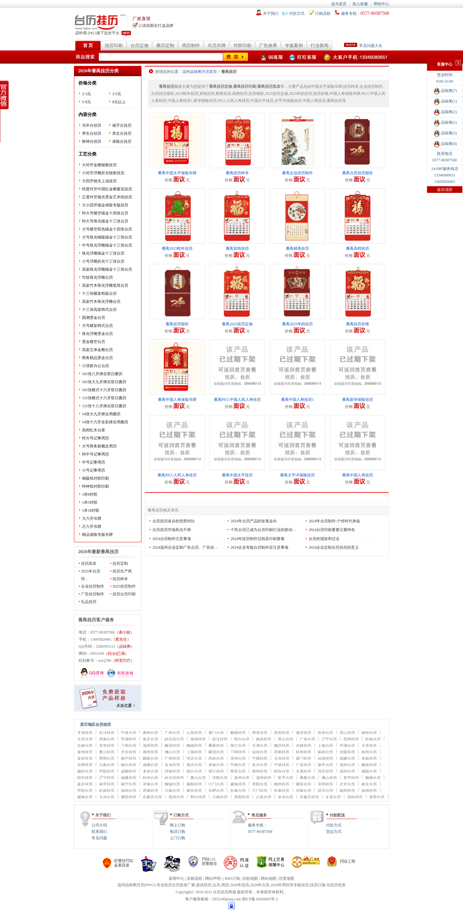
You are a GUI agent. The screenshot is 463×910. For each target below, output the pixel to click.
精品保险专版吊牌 (97, 534)
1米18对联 (90, 510)
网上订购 (177, 825)
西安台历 (238, 771)
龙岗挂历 (369, 758)
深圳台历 (347, 771)
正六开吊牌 (91, 526)
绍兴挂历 (85, 778)
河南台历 (303, 790)
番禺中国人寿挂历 (357, 475)
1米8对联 (89, 494)
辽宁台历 (329, 739)
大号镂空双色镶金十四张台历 (107, 229)
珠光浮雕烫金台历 (97, 333)
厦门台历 (216, 733)
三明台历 (128, 745)
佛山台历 (172, 752)
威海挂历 (238, 784)
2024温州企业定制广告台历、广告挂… (185, 547)
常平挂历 (351, 778)
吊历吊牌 (217, 45)
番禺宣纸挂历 (237, 248)
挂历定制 (120, 563)
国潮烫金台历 (93, 317)
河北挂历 (325, 771)
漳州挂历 (263, 778)
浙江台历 (238, 745)
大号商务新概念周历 (99, 446)
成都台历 (150, 765)
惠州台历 (150, 733)
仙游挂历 (325, 758)
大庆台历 (85, 739)
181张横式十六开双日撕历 (104, 390)
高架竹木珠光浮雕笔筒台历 (105, 285)
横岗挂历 (369, 765)
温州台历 (176, 797)
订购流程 (323, 13)
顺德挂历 (238, 733)
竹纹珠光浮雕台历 (97, 277)
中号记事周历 (93, 462)
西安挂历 (260, 733)
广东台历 (307, 739)
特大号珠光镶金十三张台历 (105, 221)
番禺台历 (307, 778)
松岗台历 (373, 739)
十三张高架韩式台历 (99, 309)
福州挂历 (347, 790)
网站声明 (213, 878)
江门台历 (216, 784)
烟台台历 (194, 771)
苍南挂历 (150, 790)
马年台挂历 (91, 125)
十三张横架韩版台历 (99, 293)
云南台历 (106, 765)
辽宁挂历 (106, 778)
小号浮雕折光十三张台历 (103, 261)
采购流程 (194, 878)
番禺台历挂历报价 (357, 173)
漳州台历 (347, 765)
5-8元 (86, 102)
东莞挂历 (106, 745)
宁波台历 (128, 733)
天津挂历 (85, 733)
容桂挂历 (355, 797)
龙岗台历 (216, 765)
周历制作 (191, 45)
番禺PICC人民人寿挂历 (177, 475)
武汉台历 (325, 790)
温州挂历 (369, 790)
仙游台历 (260, 752)
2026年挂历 (239, 885)
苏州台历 (325, 733)
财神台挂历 (91, 141)
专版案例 (294, 45)
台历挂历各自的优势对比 (173, 521)
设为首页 (339, 4)
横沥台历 (216, 752)
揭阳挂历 (194, 784)
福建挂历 (128, 778)
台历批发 (179, 885)
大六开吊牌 (91, 518)
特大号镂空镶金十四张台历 (105, 213)
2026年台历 (259, 885)
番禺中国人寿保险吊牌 (177, 399)
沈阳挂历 (347, 752)
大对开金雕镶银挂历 (99, 165)
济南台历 (150, 784)
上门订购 (177, 838)
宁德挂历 (260, 758)
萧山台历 (198, 778)
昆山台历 (285, 739)
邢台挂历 (198, 797)
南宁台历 (128, 784)
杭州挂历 (303, 752)
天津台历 (260, 745)
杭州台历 (150, 778)
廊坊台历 (85, 771)
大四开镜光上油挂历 (99, 181)
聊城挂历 (194, 745)
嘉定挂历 (85, 784)
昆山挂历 (347, 733)
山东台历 (263, 797)
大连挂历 (281, 758)
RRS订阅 (232, 878)
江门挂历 (260, 790)
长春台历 (238, 790)
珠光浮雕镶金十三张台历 (103, 253)
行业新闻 (320, 45)
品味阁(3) (444, 133)
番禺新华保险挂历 (357, 399)
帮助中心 (381, 4)
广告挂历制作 (92, 594)
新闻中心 (176, 878)
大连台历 (106, 797)
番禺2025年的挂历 (297, 324)
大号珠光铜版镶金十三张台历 (107, 237)
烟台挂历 (128, 765)
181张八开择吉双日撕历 (102, 374)
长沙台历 (260, 765)
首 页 (88, 45)
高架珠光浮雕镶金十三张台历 (107, 269)
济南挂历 (281, 752)
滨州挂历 (325, 784)
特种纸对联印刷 (95, 486)
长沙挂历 (106, 733)
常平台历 (285, 778)
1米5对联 (89, 502)
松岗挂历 (106, 790)
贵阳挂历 (242, 797)
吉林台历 (85, 745)
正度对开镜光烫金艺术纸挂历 (107, 197)
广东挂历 (303, 765)
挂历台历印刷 (124, 594)
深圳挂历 (150, 745)
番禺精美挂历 (297, 248)
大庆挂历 (369, 745)
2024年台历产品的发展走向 (254, 521)
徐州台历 (369, 752)
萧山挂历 (106, 752)
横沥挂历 (172, 745)
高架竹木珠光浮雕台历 (101, 301)
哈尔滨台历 (174, 739)
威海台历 (85, 797)
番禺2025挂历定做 (237, 324)
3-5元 (116, 94)
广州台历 (172, 733)
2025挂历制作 (124, 586)
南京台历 (369, 784)
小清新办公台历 (95, 366)
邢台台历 (242, 739)
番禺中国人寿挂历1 (297, 399)
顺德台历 (373, 778)
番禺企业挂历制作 (297, 173)
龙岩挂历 (85, 758)
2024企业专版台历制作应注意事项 (259, 547)
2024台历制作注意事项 (171, 538)
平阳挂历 (106, 771)
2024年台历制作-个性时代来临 (334, 521)
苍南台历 (106, 739)
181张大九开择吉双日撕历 (104, 382)
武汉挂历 (220, 739)
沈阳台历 (220, 778)
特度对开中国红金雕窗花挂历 (107, 189)
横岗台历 (150, 758)
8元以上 (119, 102)
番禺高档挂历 (357, 248)
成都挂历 (128, 771)
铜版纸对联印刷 (95, 478)
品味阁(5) (444, 122)
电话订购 (177, 831)
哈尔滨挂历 (174, 778)
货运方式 (333, 831)
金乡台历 (285, 797)
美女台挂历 (122, 133)
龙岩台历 (150, 771)
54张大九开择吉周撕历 (101, 414)
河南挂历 (172, 771)
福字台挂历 (122, 125)
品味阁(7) (444, 90)
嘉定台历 (150, 739)
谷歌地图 (250, 878)
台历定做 (140, 45)
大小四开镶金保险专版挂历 (105, 205)
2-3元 (86, 94)
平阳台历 (85, 790)
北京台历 (347, 784)
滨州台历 (238, 758)
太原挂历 (303, 771)
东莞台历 (377, 797)
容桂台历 (216, 758)
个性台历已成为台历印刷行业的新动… (263, 529)
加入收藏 (360, 4)
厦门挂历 (303, 758)
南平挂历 (106, 784)
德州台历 (369, 733)
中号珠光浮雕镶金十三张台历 (107, 245)
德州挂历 (281, 784)
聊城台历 (172, 784)
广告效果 (268, 45)
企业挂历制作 (92, 586)
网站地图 (268, 878)
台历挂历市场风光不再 (171, 529)
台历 (216, 885)
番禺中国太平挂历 (237, 475)
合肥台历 (216, 790)
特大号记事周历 (95, 438)
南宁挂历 (128, 758)
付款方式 (296, 13)
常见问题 (99, 838)
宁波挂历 (281, 765)
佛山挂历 (329, 778)
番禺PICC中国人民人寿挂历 (237, 399)
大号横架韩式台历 (97, 325)
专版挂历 (301, 885)
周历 (225, 885)
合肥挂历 (85, 765)
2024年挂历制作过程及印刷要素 (258, 538)
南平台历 (325, 765)
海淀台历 (194, 765)
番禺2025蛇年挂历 (177, 248)
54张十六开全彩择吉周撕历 (105, 422)
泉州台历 (242, 778)
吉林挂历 (303, 745)
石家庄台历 (152, 797)
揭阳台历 (369, 771)
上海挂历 (194, 752)
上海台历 (325, 745)
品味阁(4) (444, 143)
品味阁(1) (444, 101)
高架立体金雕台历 (97, 349)
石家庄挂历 (309, 797)
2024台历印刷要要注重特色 (332, 529)
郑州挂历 (260, 771)
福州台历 (128, 790)
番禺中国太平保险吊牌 (177, 173)
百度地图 (286, 878)
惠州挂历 (150, 752)
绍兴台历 (281, 771)
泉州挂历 (85, 752)
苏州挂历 (281, 733)
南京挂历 (194, 790)
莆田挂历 (128, 797)
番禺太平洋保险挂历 (297, 475)
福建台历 (347, 758)
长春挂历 (281, 790)
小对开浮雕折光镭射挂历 (103, 173)
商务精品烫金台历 (97, 358)
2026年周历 (280, 885)
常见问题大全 (363, 45)
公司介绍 (99, 825)
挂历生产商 (122, 571)
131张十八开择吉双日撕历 (104, 406)
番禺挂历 (216, 745)
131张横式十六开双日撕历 (104, 398)
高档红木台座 (93, 430)
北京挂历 (128, 752)
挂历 (208, 885)
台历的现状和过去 (324, 538)
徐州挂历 (198, 739)
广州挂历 (172, 758)
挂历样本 (120, 579)
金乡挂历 (172, 765)
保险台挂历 (122, 141)
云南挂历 (220, 797)
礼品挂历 (88, 601)
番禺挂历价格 (357, 324)
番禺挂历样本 (237, 173)
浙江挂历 (216, 771)
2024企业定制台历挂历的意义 (334, 547)
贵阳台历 (260, 784)
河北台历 (194, 758)
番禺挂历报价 (177, 324)
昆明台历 (106, 758)
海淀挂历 (303, 733)
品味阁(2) (444, 112)
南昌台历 (325, 752)
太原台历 (333, 797)
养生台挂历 (91, 133)
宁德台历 (238, 765)
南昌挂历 (263, 739)
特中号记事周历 (95, 454)
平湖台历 (347, 745)
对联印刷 (242, 45)
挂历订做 (317, 885)
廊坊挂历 (281, 745)
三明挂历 (238, 752)
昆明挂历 (351, 739)
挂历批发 (88, 563)
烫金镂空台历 (93, 341)
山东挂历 (194, 733)
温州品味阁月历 (130, 885)
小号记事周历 (93, 470)
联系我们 (99, 831)
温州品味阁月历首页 (199, 71)
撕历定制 (165, 45)
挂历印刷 (114, 45)
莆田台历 (303, 784)
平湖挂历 (128, 739)
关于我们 (270, 13)
